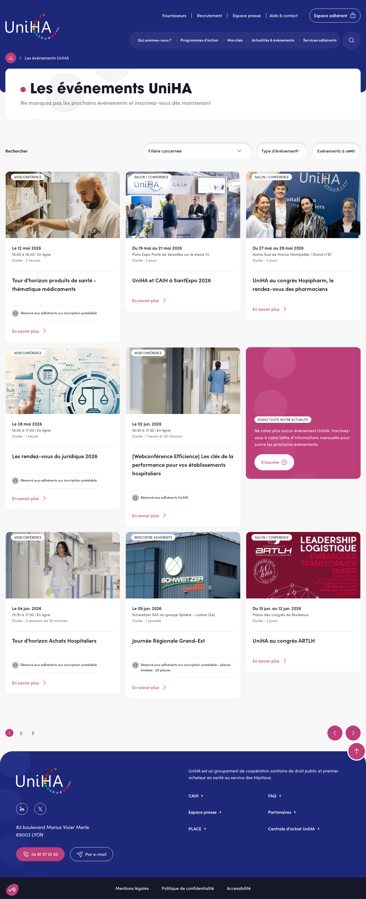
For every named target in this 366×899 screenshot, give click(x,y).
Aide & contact (283, 15)
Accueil (10, 58)
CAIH (193, 795)
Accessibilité (239, 888)
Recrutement (209, 15)
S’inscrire (274, 462)
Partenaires (279, 812)
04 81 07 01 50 (40, 854)
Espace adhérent (335, 15)
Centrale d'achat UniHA (291, 828)
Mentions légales (132, 888)
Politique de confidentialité (188, 888)
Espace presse (247, 15)
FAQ (272, 795)
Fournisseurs (174, 15)
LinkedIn (22, 809)
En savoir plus (29, 331)
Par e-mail (91, 854)
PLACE (194, 828)
